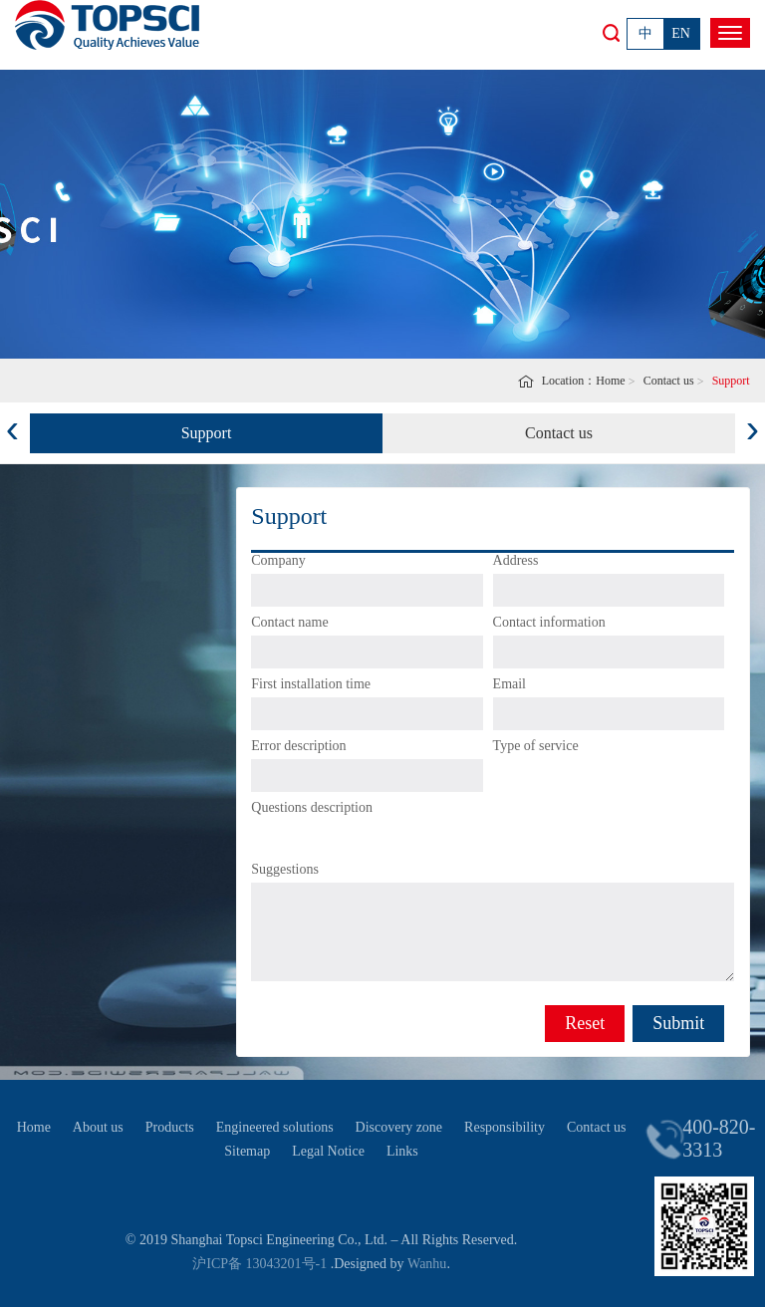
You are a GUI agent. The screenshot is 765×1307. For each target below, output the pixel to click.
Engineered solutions (275, 1127)
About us (98, 1127)
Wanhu (426, 1263)
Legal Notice (328, 1151)
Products (169, 1127)
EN (680, 33)
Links (402, 1151)
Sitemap (247, 1151)
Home (610, 381)
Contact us (668, 381)
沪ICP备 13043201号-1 (259, 1263)
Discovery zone (399, 1127)
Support (206, 432)
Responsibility (504, 1127)
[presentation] (12, 426)
